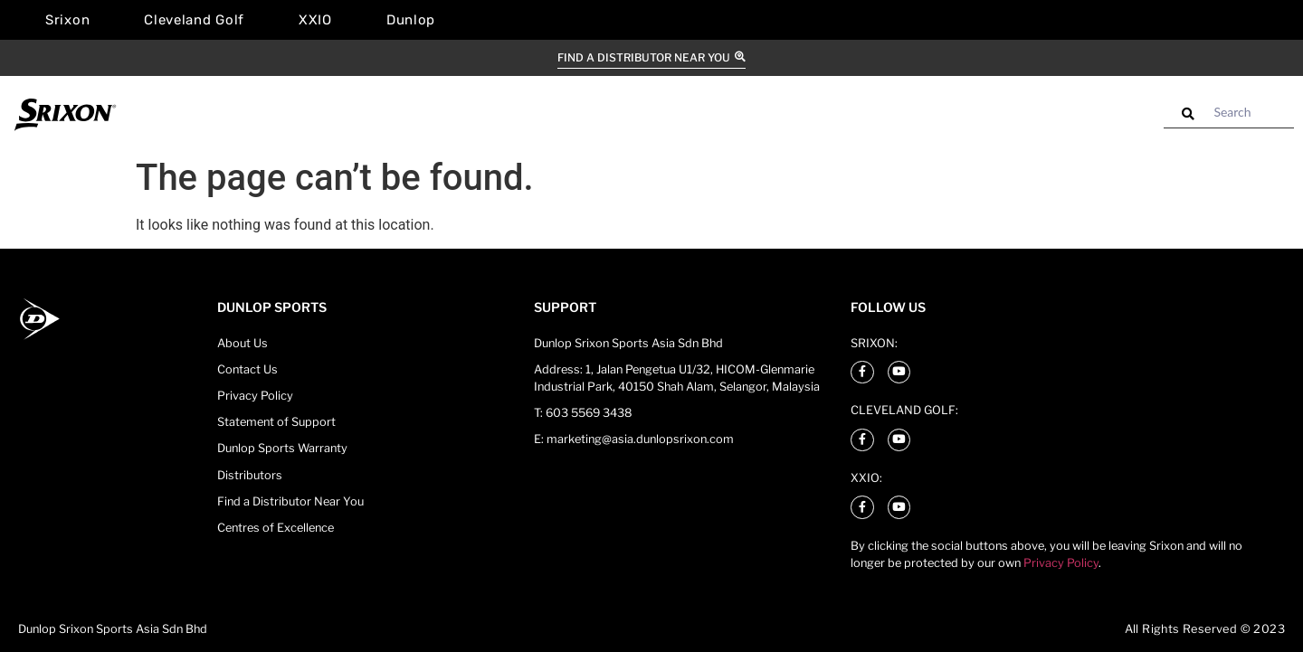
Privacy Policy (1061, 563)
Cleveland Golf (194, 20)
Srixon (67, 20)
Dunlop (410, 20)
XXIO (315, 20)
